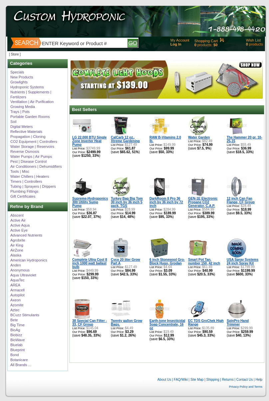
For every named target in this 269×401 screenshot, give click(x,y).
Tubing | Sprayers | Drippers (33, 186)
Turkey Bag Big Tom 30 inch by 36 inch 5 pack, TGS (127, 202)
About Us (164, 379)
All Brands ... (20, 365)
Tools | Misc (19, 171)
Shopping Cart (206, 41)
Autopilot (17, 295)
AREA (15, 285)
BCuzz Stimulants (24, 315)
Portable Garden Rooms (30, 117)
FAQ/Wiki (181, 379)
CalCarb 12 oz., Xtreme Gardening (125, 139)
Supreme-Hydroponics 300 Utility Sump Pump (90, 202)
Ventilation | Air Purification (32, 102)
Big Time (17, 325)
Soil (13, 122)
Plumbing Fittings (24, 191)
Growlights (19, 82)
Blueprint (17, 350)
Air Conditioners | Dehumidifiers (36, 166)
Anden (15, 265)
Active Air (18, 220)
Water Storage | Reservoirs (32, 147)
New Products (21, 77)
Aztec (15, 310)
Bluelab (16, 345)
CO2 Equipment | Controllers (33, 142)
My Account (179, 40)
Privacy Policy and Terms (245, 386)
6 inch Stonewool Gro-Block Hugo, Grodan (167, 261)
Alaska (15, 255)
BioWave (17, 340)
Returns (228, 379)
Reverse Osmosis (24, 151)
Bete (14, 320)
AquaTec (17, 280)
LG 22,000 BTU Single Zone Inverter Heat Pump (89, 141)
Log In (175, 44)
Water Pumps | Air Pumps (31, 156)
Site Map (196, 379)
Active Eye (19, 230)
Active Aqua (20, 225)
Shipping (212, 379)
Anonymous (20, 270)
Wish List (253, 40)
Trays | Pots (20, 112)
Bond (14, 355)
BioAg (15, 330)
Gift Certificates (22, 196)
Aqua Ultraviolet (23, 275)
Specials (17, 72)
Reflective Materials (26, 132)
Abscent (17, 215)
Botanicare (19, 360)
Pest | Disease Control (28, 161)
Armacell (17, 290)
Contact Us (244, 379)
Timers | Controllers (26, 181)
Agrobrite (17, 240)
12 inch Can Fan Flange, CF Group (241, 200)
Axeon (15, 300)
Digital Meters (21, 127)
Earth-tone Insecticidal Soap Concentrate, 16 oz (167, 324)
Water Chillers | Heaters (29, 176)
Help (258, 12)
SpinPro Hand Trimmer (238, 322)
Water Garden (199, 137)
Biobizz (16, 335)
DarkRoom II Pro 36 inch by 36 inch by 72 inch (166, 202)
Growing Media (22, 107)
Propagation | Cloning (28, 137)
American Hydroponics (28, 260)
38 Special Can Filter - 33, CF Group (89, 322)
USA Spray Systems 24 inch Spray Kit (242, 261)
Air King (16, 245)
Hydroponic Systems (27, 87)
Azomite (17, 305)
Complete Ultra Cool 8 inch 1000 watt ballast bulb (89, 263)
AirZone (16, 250)
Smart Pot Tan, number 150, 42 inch (204, 261)
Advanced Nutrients (26, 235)
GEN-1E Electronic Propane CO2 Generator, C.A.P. (202, 202)
